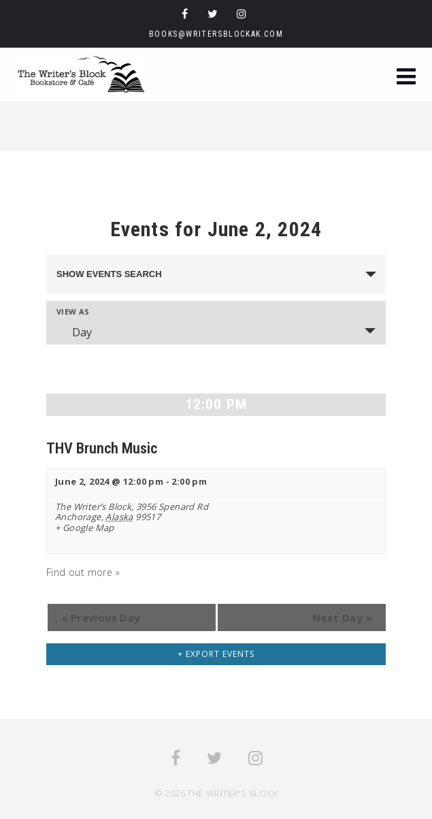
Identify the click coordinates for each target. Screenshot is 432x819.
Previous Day (101, 617)
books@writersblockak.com (216, 34)
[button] (406, 78)
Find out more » (83, 572)
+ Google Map (84, 528)
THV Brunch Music (101, 448)
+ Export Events (216, 654)
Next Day (342, 617)
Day (74, 332)
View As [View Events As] (73, 311)
